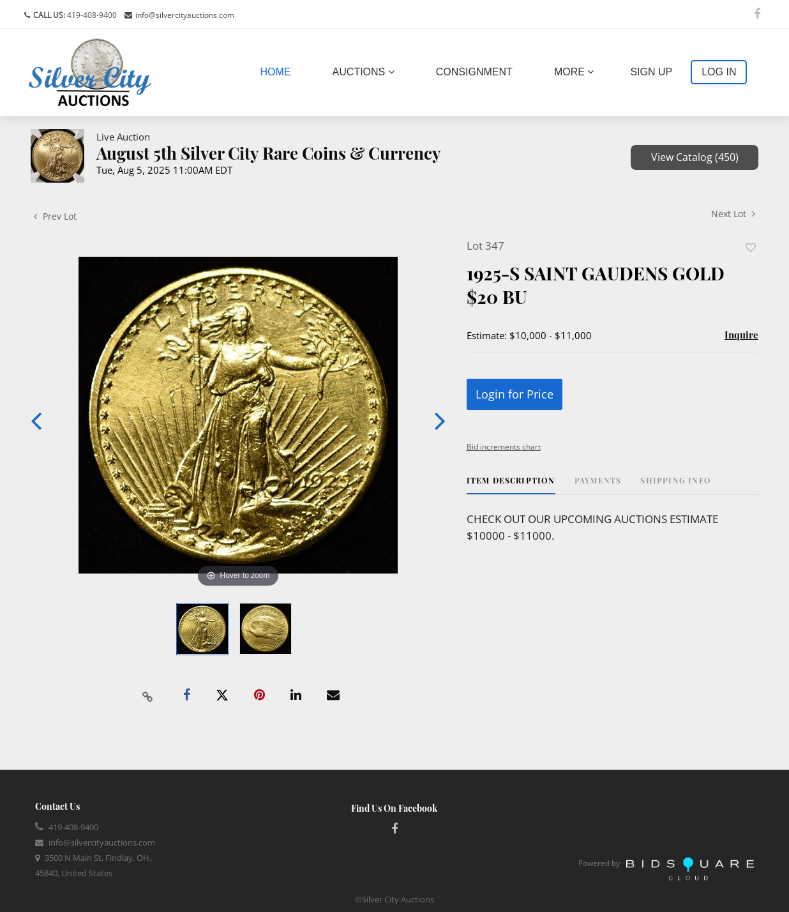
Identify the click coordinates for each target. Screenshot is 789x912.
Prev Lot (55, 216)
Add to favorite (750, 247)
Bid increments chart (504, 446)
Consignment (474, 71)
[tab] (511, 485)
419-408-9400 (91, 15)
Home (278, 70)
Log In (719, 71)
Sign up (651, 71)
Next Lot (733, 213)
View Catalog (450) (695, 157)
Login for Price (514, 394)
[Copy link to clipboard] (148, 695)
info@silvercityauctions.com (184, 15)
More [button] (574, 71)
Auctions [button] (364, 71)
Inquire (741, 334)
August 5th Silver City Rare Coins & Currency (268, 153)
